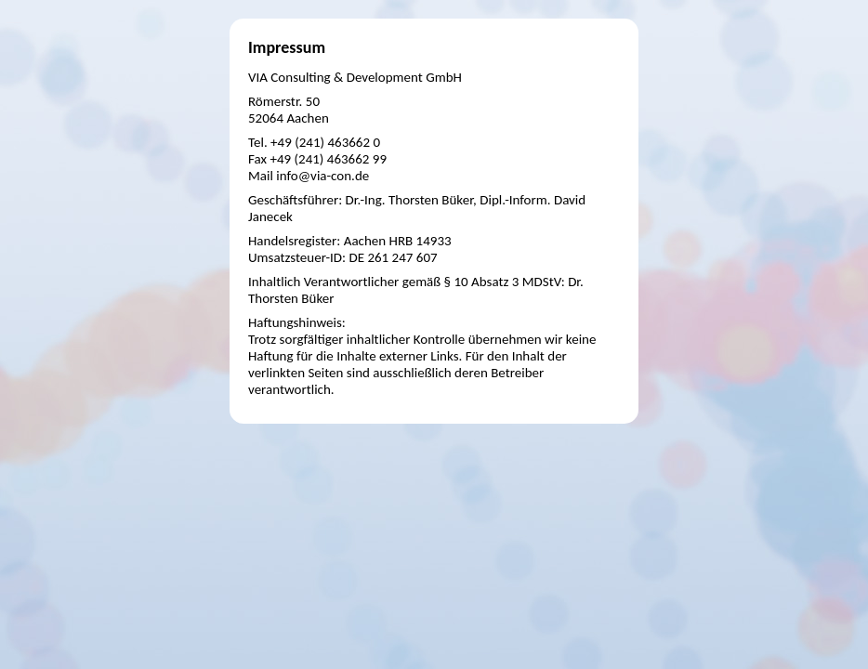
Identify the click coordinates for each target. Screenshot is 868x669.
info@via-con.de (322, 175)
